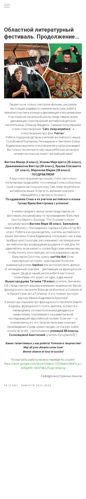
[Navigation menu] (7, 6)
